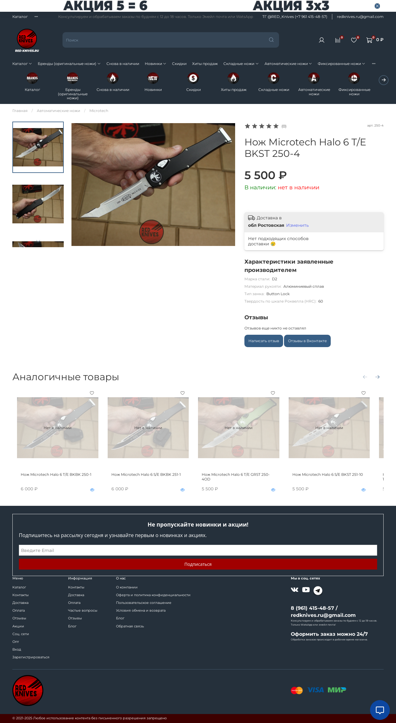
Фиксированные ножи (341, 63)
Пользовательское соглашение (143, 603)
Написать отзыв (263, 341)
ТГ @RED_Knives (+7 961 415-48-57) (294, 16)
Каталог (20, 16)
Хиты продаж (205, 63)
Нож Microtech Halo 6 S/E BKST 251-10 (337, 479)
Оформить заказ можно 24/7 (329, 634)
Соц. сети (20, 634)
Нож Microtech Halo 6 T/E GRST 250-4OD (244, 479)
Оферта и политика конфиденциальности (153, 595)
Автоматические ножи (288, 63)
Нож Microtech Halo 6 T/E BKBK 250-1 (51, 479)
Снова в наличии (122, 63)
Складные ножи (241, 63)
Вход (16, 650)
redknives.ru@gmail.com (360, 16)
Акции (18, 626)
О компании (127, 587)
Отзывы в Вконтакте (307, 341)
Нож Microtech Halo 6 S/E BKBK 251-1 (146, 479)
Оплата (18, 611)
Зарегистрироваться (31, 657)
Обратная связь (130, 626)
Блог (72, 626)
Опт (15, 642)
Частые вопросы (82, 611)
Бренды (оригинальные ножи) (69, 63)
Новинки (155, 63)
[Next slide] (38, 241)
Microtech (98, 111)
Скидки (179, 63)
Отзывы (19, 618)
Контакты (20, 595)
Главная (20, 111)
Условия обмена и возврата (141, 611)
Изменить (297, 225)
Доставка (20, 603)
